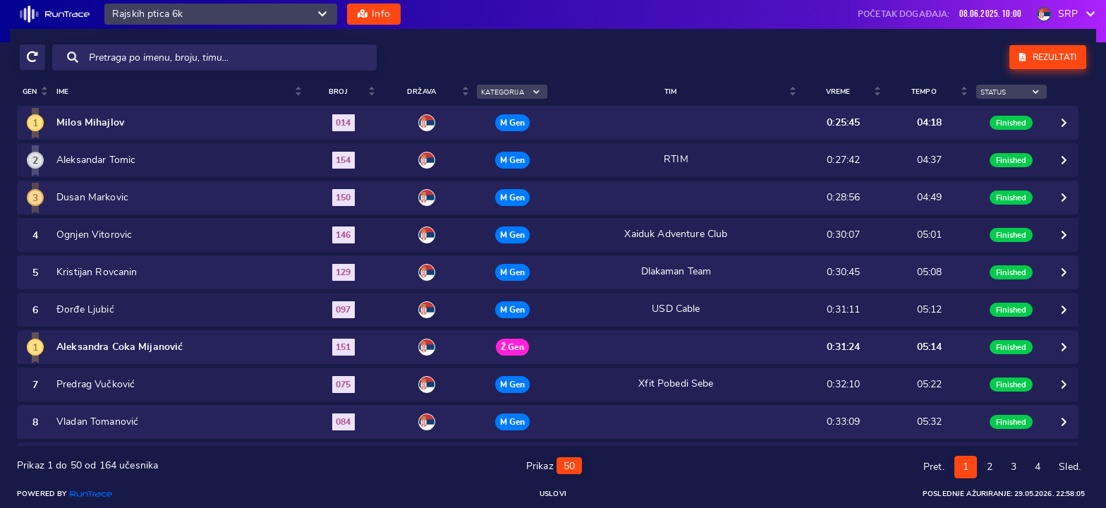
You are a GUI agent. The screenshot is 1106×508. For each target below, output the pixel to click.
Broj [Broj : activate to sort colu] (348, 91)
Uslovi (553, 493)
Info (374, 14)
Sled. (1070, 462)
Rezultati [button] (1047, 57)
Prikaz (554, 460)
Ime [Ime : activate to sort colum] (62, 91)
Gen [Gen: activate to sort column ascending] (30, 91)
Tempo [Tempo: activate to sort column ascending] (924, 91)
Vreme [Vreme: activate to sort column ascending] (841, 91)
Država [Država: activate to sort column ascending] (429, 91)
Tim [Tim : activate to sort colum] (676, 91)
